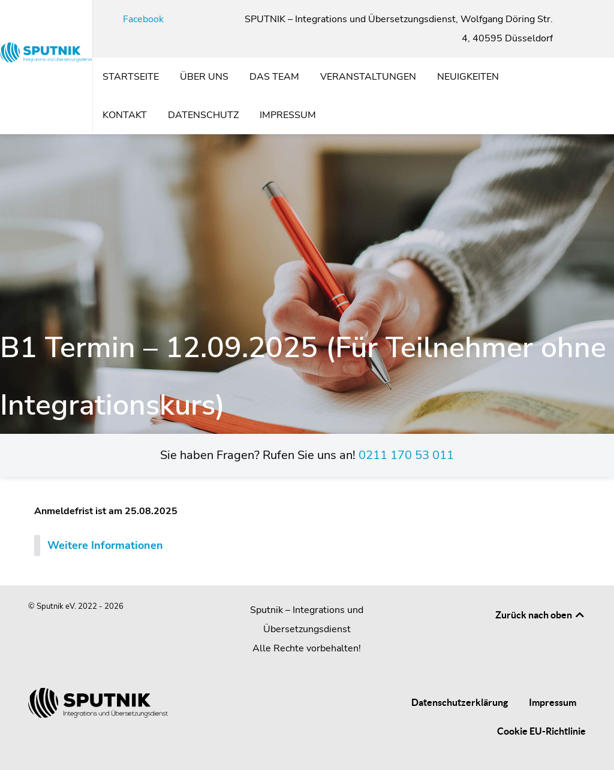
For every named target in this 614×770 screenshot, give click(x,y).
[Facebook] (136, 19)
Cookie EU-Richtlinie (541, 731)
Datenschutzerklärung (459, 702)
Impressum (552, 702)
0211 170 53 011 (406, 455)
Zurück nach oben (540, 614)
